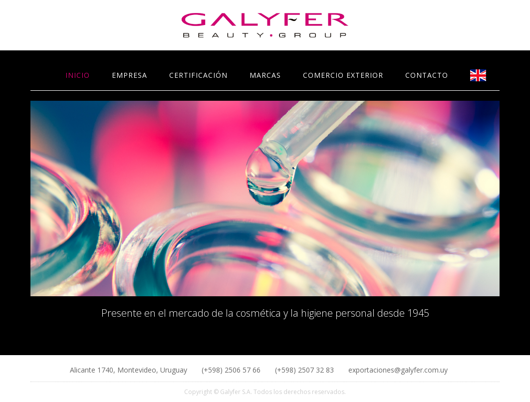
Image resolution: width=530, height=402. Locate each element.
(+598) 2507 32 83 (305, 370)
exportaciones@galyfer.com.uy (398, 370)
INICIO (77, 75)
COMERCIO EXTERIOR (343, 75)
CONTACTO (426, 75)
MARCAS (265, 75)
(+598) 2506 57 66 (232, 370)
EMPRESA (129, 75)
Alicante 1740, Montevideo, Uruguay (129, 370)
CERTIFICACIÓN (198, 75)
